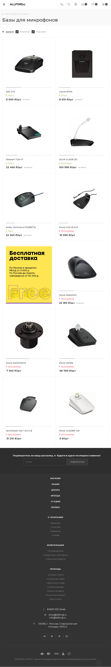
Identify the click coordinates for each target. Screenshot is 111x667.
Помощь (55, 569)
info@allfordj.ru (57, 617)
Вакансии (55, 523)
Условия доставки (55, 579)
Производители (55, 551)
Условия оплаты (56, 575)
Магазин (55, 478)
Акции (55, 484)
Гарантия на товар (55, 583)
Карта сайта (55, 599)
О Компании (55, 517)
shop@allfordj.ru (58, 614)
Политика (55, 527)
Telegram (59, 636)
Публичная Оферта (55, 559)
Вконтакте (44, 636)
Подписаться (77, 462)
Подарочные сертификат (55, 555)
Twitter (52, 636)
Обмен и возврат (55, 591)
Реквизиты (55, 531)
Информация (55, 545)
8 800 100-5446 (56, 609)
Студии (55, 501)
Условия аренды (55, 587)
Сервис (55, 507)
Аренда (55, 496)
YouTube (67, 636)
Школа (55, 490)
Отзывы (55, 535)
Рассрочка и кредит (55, 595)
